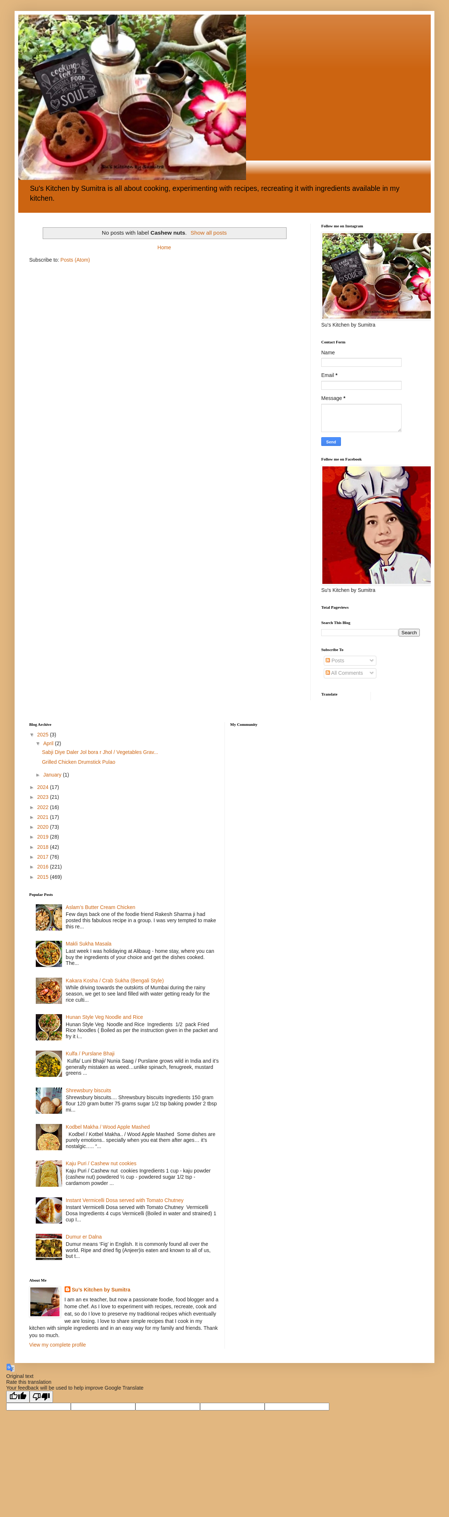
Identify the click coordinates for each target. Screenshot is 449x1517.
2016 (43, 867)
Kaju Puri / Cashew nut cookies (101, 1163)
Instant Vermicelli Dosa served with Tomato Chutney (125, 1200)
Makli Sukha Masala (88, 944)
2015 (43, 877)
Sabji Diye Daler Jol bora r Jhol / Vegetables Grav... (100, 752)
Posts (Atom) (75, 260)
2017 (43, 857)
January (53, 775)
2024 (43, 787)
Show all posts (209, 233)
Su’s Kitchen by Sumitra (101, 1290)
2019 (43, 837)
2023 (43, 797)
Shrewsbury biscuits (88, 1090)
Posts (335, 660)
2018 (43, 847)
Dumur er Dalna (84, 1237)
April (49, 743)
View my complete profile (57, 1345)
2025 (43, 735)
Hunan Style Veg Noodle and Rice (104, 1017)
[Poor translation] (41, 1397)
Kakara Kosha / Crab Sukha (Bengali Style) (115, 980)
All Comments (344, 673)
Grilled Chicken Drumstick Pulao (78, 762)
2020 (43, 827)
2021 (43, 817)
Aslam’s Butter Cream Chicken (100, 907)
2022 (43, 807)
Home (164, 247)
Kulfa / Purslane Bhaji (90, 1053)
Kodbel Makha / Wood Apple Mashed (108, 1127)
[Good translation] (18, 1397)
